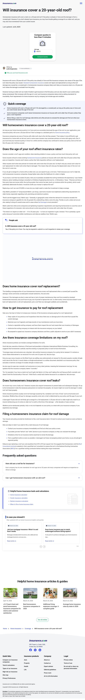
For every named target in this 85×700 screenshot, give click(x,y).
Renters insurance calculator (19, 501)
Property (26, 663)
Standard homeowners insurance (33, 83)
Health (26, 666)
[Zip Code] (42, 51)
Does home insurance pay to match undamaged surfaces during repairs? (58, 530)
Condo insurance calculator (19, 498)
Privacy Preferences (9, 678)
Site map (5, 675)
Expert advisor (48, 666)
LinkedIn (40, 650)
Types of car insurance (10, 668)
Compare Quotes (42, 57)
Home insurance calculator (18, 495)
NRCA (12, 448)
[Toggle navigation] (81, 3)
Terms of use (68, 663)
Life (25, 669)
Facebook (30, 650)
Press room (47, 673)
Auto (25, 660)
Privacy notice (68, 660)
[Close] (30, 68)
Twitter (35, 650)
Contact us (47, 663)
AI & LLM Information (51, 676)
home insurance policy (62, 132)
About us (47, 660)
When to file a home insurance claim (21, 504)
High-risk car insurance (10, 672)
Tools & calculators (9, 665)
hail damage (42, 202)
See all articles (42, 620)
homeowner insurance (34, 158)
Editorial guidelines (50, 669)
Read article (10, 541)
